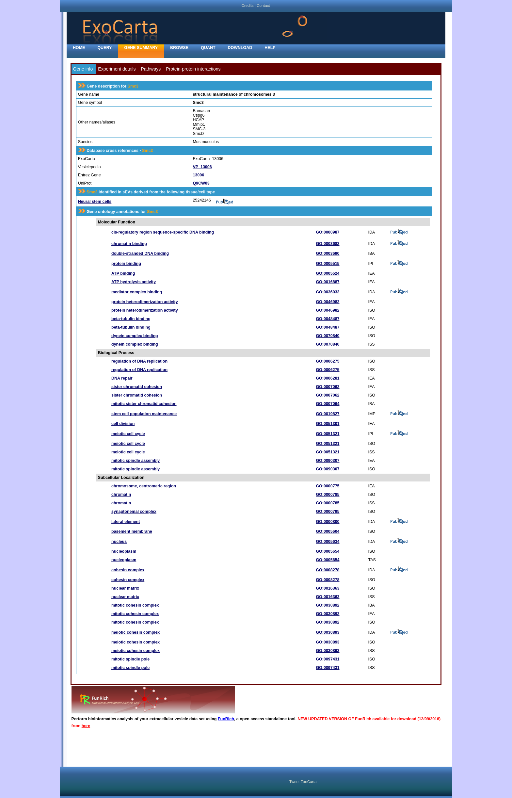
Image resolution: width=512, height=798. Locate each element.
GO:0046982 (327, 302)
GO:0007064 (327, 403)
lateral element (125, 521)
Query (104, 47)
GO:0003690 (327, 253)
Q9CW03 (201, 183)
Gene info (83, 69)
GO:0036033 (327, 292)
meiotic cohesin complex (135, 632)
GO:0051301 (327, 423)
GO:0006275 (327, 361)
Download (240, 47)
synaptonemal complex (133, 511)
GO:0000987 (327, 232)
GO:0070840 (327, 336)
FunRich (226, 719)
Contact (263, 5)
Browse (179, 47)
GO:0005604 (327, 531)
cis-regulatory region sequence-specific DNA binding (162, 232)
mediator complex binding (136, 292)
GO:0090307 (327, 460)
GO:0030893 (327, 632)
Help (269, 47)
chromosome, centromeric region (143, 486)
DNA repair (122, 378)
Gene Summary (141, 47)
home (79, 47)
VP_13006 (202, 167)
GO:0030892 (327, 605)
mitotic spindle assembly (135, 460)
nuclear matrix (125, 588)
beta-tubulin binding (131, 319)
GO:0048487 (327, 319)
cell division (123, 423)
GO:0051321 (327, 434)
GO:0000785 (327, 494)
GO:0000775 (327, 486)
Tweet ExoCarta (302, 781)
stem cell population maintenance (144, 414)
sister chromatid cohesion (136, 386)
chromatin (121, 494)
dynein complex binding (134, 336)
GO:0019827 (327, 414)
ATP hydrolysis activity (133, 282)
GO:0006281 (327, 378)
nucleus (119, 541)
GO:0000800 (327, 521)
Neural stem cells (95, 201)
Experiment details (117, 69)
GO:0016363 (327, 588)
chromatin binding (129, 243)
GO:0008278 (327, 570)
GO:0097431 (327, 659)
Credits (247, 5)
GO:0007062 (327, 386)
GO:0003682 (327, 243)
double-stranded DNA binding (140, 253)
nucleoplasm (123, 551)
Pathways (151, 69)
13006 (198, 175)
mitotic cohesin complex (135, 605)
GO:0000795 (327, 511)
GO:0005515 (327, 263)
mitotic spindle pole (130, 659)
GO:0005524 (327, 273)
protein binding (126, 263)
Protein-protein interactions (193, 69)
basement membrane (131, 531)
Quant (208, 47)
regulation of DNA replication (139, 361)
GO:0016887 (327, 282)
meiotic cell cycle (128, 434)
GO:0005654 (327, 551)
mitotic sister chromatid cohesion (144, 403)
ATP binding (123, 273)
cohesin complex (127, 570)
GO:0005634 (327, 541)
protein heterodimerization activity (144, 302)
